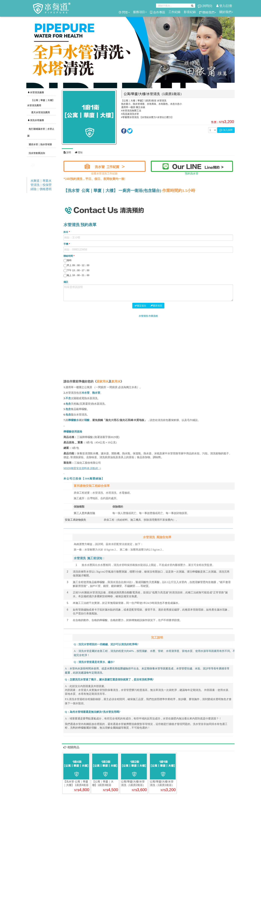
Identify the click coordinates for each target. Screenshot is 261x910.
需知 (78, 152)
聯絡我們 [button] (207, 12)
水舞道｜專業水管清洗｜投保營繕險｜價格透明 (41, 185)
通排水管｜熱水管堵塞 (40, 144)
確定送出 (140, 305)
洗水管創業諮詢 (36, 153)
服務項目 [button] (140, 12)
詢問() (205, 6)
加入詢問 (225, 130)
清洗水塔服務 (36, 120)
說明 (67, 152)
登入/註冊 (224, 6)
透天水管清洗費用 (40, 112)
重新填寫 (156, 305)
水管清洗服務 (36, 92)
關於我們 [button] (226, 12)
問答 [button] (124, 12)
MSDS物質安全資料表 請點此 (81, 468)
